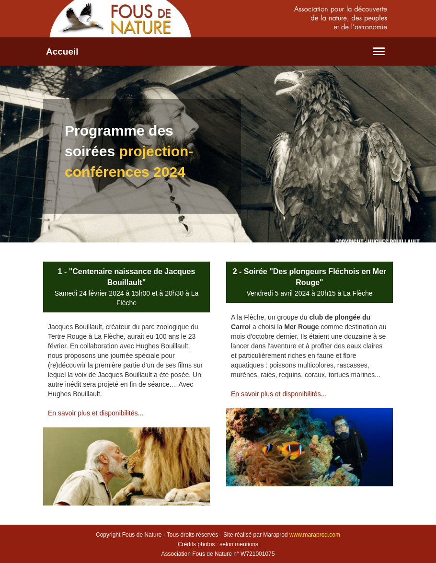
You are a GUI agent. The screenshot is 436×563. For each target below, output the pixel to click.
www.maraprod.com (314, 534)
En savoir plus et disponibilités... (95, 413)
